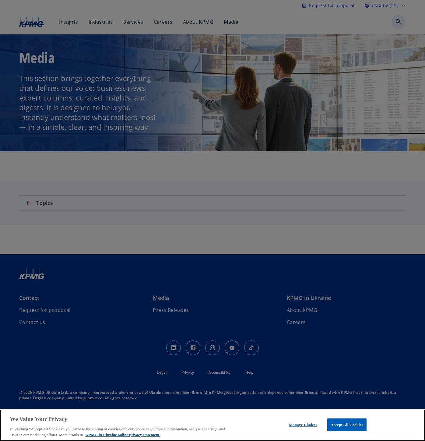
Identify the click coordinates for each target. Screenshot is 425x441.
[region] (212, 425)
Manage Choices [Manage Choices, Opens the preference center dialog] (303, 424)
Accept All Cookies (347, 424)
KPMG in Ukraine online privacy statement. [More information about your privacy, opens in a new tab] (122, 434)
